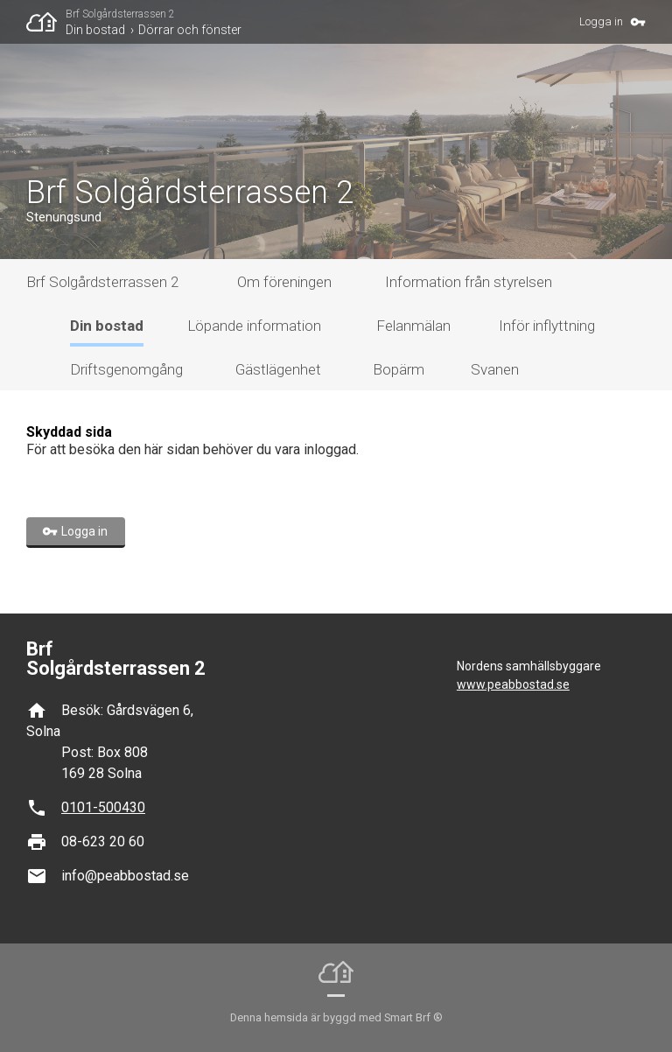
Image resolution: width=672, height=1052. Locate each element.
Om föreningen (284, 282)
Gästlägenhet (278, 369)
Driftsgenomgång (126, 369)
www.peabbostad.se (513, 684)
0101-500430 (103, 807)
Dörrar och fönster (190, 30)
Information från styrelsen (468, 282)
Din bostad (95, 30)
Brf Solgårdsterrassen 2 (120, 14)
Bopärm (398, 369)
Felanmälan (413, 325)
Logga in (601, 21)
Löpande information (254, 325)
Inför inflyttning (547, 325)
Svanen (495, 369)
